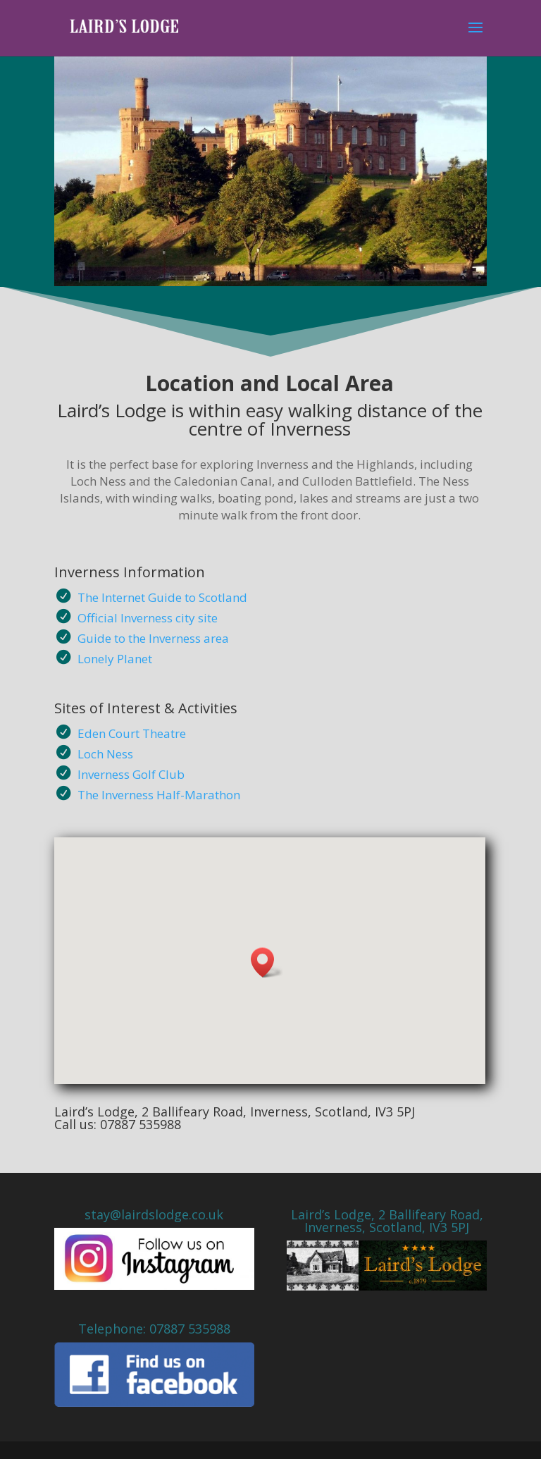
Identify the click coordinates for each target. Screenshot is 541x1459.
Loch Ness (105, 754)
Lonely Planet (114, 659)
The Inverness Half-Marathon (158, 795)
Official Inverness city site (147, 618)
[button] (267, 962)
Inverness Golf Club (131, 774)
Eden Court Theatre (131, 733)
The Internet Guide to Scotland (162, 597)
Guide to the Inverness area (153, 638)
